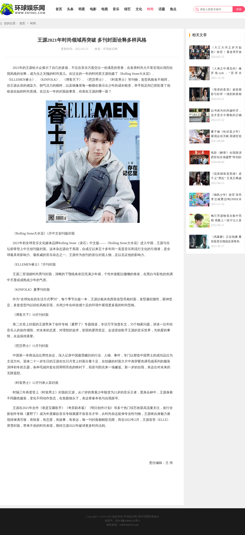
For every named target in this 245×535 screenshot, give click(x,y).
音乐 (116, 9)
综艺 (127, 9)
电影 (93, 9)
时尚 (150, 9)
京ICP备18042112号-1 (127, 520)
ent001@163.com (129, 524)
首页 (59, 9)
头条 (70, 9)
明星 (81, 9)
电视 (104, 9)
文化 (139, 9)
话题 (161, 9)
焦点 (173, 9)
